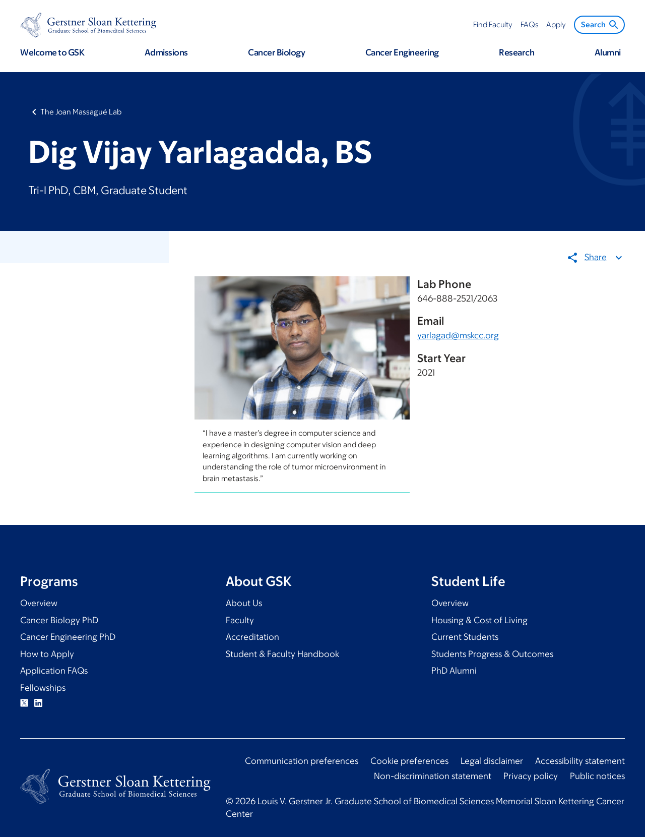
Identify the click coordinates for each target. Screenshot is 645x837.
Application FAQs (54, 671)
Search (600, 25)
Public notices (597, 776)
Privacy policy (530, 776)
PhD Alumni (454, 671)
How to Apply (47, 654)
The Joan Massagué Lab (80, 111)
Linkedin (38, 703)
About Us (244, 603)
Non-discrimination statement (432, 776)
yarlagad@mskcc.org (458, 335)
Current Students (464, 637)
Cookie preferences (409, 761)
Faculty (240, 620)
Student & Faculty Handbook (282, 654)
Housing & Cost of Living (479, 620)
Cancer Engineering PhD (67, 637)
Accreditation (252, 637)
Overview (38, 603)
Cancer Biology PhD (59, 620)
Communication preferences (301, 761)
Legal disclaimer (492, 761)
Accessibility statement (580, 761)
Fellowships (43, 688)
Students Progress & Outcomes (492, 654)
